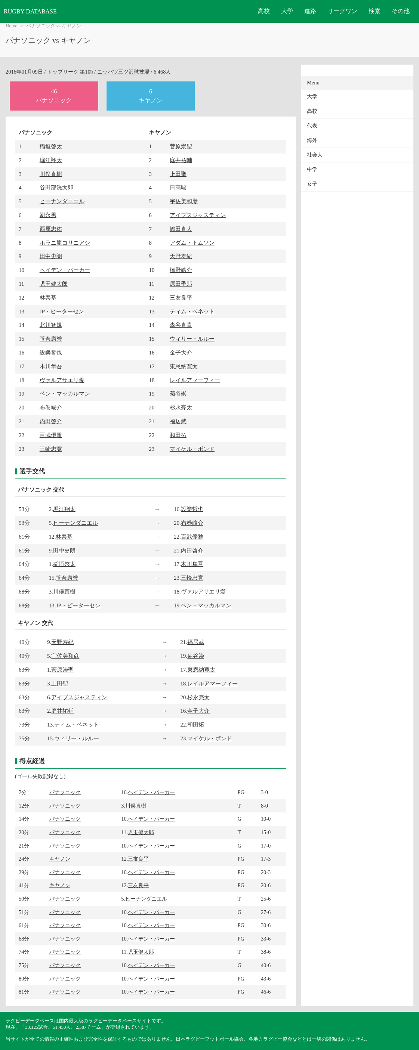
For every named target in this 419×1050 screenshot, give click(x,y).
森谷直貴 (181, 325)
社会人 (315, 155)
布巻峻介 (51, 407)
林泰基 (48, 297)
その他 (401, 11)
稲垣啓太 (51, 146)
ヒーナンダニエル (62, 201)
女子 (312, 184)
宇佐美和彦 (184, 201)
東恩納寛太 (184, 366)
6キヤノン (151, 95)
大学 (287, 11)
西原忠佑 (51, 229)
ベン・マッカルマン (65, 393)
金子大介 (181, 352)
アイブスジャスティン (198, 215)
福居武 (178, 421)
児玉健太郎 (54, 284)
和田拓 (178, 435)
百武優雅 (51, 435)
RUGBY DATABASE (30, 11)
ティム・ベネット (192, 311)
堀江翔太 (51, 160)
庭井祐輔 (181, 160)
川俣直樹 (51, 174)
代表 (312, 125)
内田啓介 (51, 421)
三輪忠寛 (51, 449)
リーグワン (342, 11)
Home (11, 25)
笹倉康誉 (51, 338)
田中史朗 (51, 256)
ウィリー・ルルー (192, 338)
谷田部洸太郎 (56, 187)
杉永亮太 (181, 407)
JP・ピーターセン (62, 311)
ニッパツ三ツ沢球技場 (123, 72)
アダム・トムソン (192, 242)
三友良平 (181, 297)
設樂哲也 (51, 352)
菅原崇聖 (181, 146)
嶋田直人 (181, 229)
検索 (375, 11)
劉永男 (48, 215)
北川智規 (51, 325)
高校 (264, 11)
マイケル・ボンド (192, 449)
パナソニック (35, 132)
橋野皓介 (181, 270)
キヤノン (160, 132)
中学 (312, 169)
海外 (312, 140)
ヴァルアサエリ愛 (62, 380)
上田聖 (178, 174)
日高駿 (178, 187)
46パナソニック (54, 95)
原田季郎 (181, 284)
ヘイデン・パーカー (65, 270)
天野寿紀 (181, 256)
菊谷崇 (178, 393)
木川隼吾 (51, 366)
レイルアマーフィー (195, 380)
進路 (310, 11)
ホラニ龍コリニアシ (65, 242)
